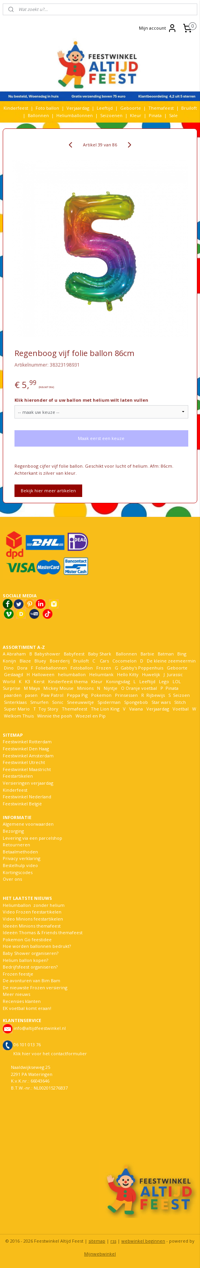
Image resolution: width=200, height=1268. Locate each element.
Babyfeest (74, 654)
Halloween (43, 674)
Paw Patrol (51, 695)
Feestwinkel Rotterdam (27, 741)
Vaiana (136, 709)
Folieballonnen (51, 668)
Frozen (103, 668)
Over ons (12, 879)
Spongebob (136, 702)
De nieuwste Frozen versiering (35, 987)
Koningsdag (117, 681)
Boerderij (60, 661)
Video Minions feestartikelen (33, 919)
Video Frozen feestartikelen (32, 912)
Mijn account (158, 28)
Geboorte (130, 108)
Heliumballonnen (74, 115)
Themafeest (161, 108)
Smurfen (39, 702)
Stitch (180, 702)
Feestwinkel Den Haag (26, 749)
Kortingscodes (17, 872)
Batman (166, 654)
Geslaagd (13, 674)
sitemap (96, 1241)
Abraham (16, 654)
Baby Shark (99, 654)
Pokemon (101, 695)
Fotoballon (81, 668)
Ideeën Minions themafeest (32, 926)
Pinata (155, 115)
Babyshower (47, 654)
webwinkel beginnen (143, 1241)
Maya (34, 688)
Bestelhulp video (20, 865)
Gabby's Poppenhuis (141, 668)
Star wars (161, 702)
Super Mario (17, 709)
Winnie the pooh (54, 716)
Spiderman (109, 702)
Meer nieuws (16, 994)
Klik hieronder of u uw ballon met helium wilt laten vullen (81, 400)
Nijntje (110, 688)
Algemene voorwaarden (28, 824)
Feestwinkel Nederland (27, 797)
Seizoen (181, 695)
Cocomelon (124, 661)
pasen (31, 695)
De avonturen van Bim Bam (31, 980)
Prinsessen (126, 695)
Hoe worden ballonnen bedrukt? (37, 946)
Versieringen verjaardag (28, 783)
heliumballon (72, 674)
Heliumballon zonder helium (34, 905)
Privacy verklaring (21, 858)
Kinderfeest (16, 108)
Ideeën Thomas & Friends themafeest (43, 932)
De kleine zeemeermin (171, 661)
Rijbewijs (155, 695)
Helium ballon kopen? (25, 960)
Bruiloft (189, 108)
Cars (104, 661)
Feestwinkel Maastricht (27, 769)
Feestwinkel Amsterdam (28, 756)
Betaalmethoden (20, 852)
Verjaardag (78, 108)
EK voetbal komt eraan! (27, 1008)
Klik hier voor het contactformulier (50, 1053)
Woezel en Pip (91, 716)
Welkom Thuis (19, 716)
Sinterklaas (15, 702)
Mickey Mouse (58, 688)
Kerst (39, 681)
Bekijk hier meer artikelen (48, 490)
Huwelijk (151, 674)
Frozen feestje (18, 974)
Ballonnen (38, 115)
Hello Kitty (128, 674)
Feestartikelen (18, 776)
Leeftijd (105, 108)
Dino (9, 668)
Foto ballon (47, 108)
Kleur (135, 115)
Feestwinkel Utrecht (24, 762)
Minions (85, 688)
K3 (26, 681)
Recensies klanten (22, 1001)
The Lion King (104, 709)
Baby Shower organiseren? (30, 953)
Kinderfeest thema (68, 681)
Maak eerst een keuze (101, 439)
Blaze (24, 661)
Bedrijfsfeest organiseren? (30, 967)
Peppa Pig (77, 695)
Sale (173, 115)
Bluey (40, 661)
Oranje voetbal (141, 688)
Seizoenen (111, 115)
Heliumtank (101, 674)
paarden (13, 695)
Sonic (57, 702)
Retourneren (16, 845)
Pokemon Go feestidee (27, 939)
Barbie (147, 654)
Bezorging (13, 831)
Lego (163, 681)
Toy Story (48, 709)
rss (113, 1241)
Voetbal (180, 709)
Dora (21, 668)
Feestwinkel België (22, 804)
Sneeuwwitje (80, 702)
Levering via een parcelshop (32, 838)
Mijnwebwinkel (100, 1254)
